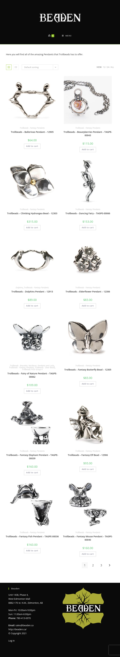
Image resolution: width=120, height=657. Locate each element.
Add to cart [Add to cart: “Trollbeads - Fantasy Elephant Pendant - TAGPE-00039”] (32, 472)
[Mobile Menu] (66, 35)
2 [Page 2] (93, 565)
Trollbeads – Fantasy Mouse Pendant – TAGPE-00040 (87, 538)
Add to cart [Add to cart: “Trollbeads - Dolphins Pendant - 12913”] (32, 305)
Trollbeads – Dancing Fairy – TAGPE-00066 (87, 213)
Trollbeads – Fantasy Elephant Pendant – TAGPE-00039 (32, 456)
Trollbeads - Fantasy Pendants (32, 128)
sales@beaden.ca (24, 625)
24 (108, 67)
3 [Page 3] (101, 565)
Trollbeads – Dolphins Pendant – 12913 (32, 291)
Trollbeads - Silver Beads (45, 367)
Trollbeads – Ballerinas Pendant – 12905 (32, 131)
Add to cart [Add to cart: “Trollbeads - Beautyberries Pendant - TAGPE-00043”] (88, 149)
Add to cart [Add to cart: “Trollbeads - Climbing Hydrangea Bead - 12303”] (32, 227)
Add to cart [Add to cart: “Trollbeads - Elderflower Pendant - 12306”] (88, 305)
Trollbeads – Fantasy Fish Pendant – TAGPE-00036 (32, 536)
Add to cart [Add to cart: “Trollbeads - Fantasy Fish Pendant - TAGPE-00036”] (32, 550)
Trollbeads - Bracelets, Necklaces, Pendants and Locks (32, 365)
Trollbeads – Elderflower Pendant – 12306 (88, 291)
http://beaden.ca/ (17, 629)
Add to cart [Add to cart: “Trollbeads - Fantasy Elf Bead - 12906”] (88, 469)
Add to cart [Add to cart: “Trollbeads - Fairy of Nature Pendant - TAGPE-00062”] (32, 391)
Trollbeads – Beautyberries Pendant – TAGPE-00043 (88, 133)
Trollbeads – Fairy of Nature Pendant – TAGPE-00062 (32, 375)
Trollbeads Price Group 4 (32, 369)
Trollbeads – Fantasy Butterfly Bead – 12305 (87, 369)
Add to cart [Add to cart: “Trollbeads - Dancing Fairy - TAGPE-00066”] (88, 227)
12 (104, 67)
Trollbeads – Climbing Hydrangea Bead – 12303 (32, 213)
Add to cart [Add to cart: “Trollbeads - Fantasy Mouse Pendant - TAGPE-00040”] (88, 554)
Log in (11, 640)
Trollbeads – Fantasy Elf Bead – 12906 (88, 455)
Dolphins (19, 287)
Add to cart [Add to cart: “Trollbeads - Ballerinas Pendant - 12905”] (32, 146)
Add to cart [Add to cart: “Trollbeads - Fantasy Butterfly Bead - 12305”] (88, 383)
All (112, 67)
